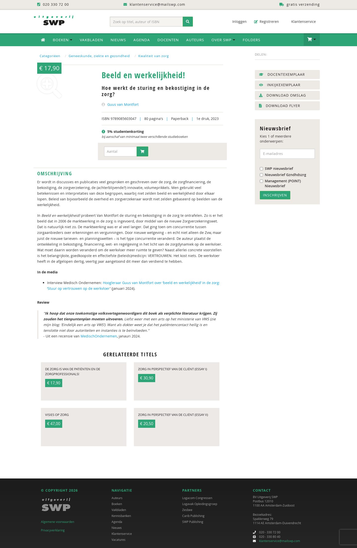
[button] (312, 39)
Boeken (117, 504)
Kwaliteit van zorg (153, 56)
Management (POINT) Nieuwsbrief (280, 183)
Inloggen (237, 21)
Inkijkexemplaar (279, 84)
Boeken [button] (62, 39)
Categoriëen (50, 56)
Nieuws (118, 39)
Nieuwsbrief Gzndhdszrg (283, 174)
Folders (251, 39)
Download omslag (282, 95)
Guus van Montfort (123, 104)
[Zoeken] (188, 22)
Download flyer (279, 105)
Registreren (266, 21)
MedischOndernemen (99, 336)
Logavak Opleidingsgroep (199, 504)
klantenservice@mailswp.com (279, 541)
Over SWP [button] (223, 39)
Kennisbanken (121, 516)
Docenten (168, 39)
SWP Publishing (192, 522)
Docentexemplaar (282, 74)
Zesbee (187, 510)
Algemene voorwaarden (57, 522)
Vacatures (118, 540)
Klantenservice (301, 21)
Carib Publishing (193, 516)
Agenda (141, 39)
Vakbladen (91, 39)
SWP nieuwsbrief (276, 168)
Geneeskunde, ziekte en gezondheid (99, 56)
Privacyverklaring (53, 530)
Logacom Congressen (197, 498)
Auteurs (195, 39)
